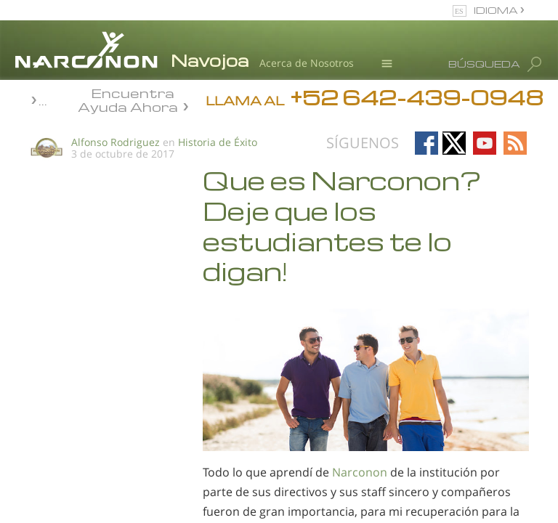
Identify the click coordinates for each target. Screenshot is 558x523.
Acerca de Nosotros (306, 63)
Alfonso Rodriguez (115, 142)
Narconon (359, 472)
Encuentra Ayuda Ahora (128, 98)
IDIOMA (497, 10)
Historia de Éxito (217, 142)
